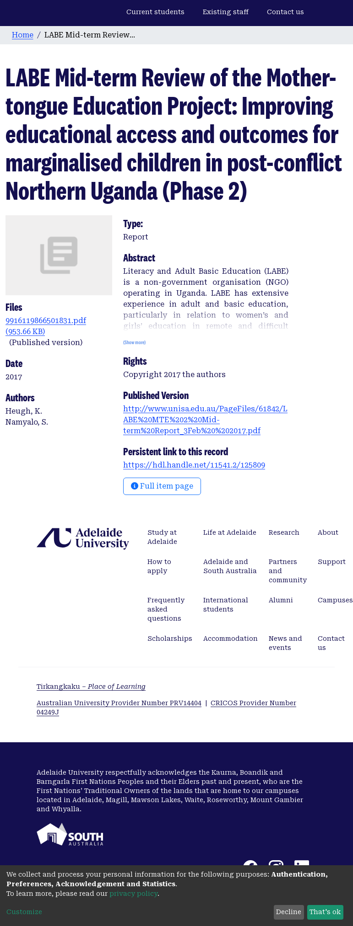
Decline (288, 911)
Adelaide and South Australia (230, 566)
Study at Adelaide (162, 537)
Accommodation (230, 638)
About (328, 532)
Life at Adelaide (229, 532)
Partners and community (288, 571)
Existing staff (226, 12)
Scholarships (169, 638)
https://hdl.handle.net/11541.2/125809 (194, 465)
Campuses (335, 600)
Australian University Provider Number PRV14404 (119, 703)
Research (284, 532)
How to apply (159, 566)
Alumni (281, 600)
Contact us (285, 12)
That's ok (325, 911)
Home (22, 35)
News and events (285, 643)
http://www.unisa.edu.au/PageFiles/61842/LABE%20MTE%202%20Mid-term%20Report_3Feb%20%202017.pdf (205, 419)
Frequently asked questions (166, 609)
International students (225, 604)
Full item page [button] (162, 486)
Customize (24, 911)
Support (332, 561)
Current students (155, 12)
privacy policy (133, 893)
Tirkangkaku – (91, 686)
